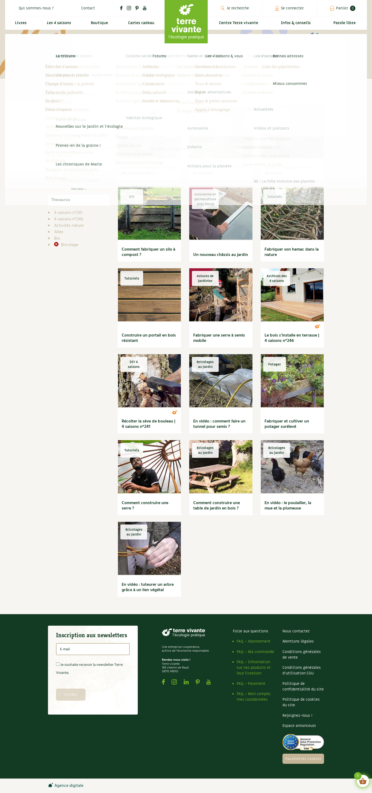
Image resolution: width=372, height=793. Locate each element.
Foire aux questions (250, 631)
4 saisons (66, 129)
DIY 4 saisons (74, 161)
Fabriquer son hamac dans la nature (292, 252)
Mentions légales (298, 641)
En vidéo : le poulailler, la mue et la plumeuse (288, 506)
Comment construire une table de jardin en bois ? (216, 506)
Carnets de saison (78, 142)
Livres (19, 26)
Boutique (98, 26)
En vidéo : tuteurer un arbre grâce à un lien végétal (148, 587)
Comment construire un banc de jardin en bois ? (149, 170)
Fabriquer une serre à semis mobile (219, 338)
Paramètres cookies (303, 759)
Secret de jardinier (78, 174)
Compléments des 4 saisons (77, 151)
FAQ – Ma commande (255, 651)
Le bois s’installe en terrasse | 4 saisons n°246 (292, 338)
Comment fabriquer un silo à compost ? (148, 252)
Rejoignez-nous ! (297, 715)
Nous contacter (296, 631)
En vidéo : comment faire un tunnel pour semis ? (219, 424)
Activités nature (69, 225)
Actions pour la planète (79, 180)
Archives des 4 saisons (83, 135)
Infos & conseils (298, 26)
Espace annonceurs (299, 725)
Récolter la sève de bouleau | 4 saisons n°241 (148, 424)
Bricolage (69, 244)
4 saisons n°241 (68, 212)
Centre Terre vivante (239, 26)
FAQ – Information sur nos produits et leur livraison (254, 667)
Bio (57, 238)
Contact (88, 8)
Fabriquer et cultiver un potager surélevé (287, 424)
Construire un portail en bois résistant (149, 338)
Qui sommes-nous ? (36, 8)
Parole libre (345, 26)
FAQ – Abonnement (253, 641)
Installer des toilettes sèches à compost (220, 170)
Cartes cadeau (140, 26)
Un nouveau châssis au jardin (220, 254)
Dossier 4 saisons (78, 167)
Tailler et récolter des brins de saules (290, 170)
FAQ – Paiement (251, 683)
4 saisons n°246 (68, 219)
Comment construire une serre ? (145, 506)
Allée (58, 232)
